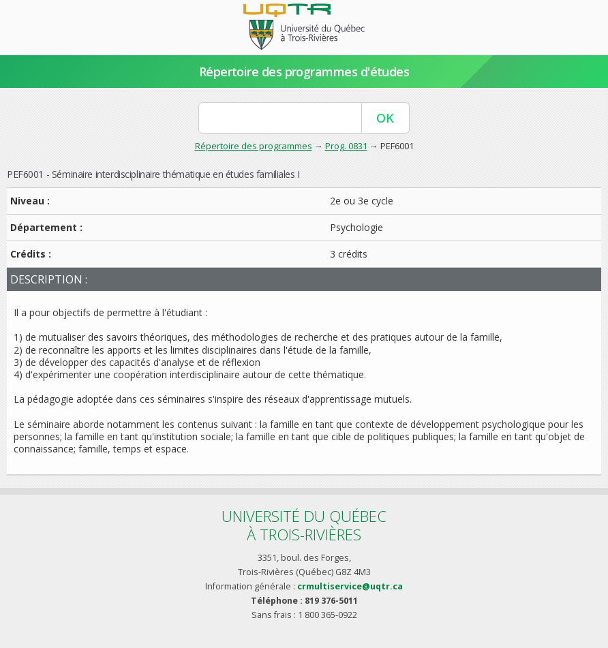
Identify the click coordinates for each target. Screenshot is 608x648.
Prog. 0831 (346, 146)
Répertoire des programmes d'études (304, 71)
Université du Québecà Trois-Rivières (304, 525)
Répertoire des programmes (253, 146)
